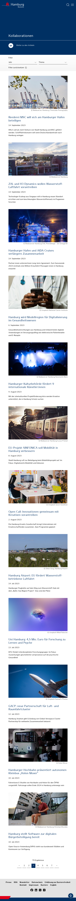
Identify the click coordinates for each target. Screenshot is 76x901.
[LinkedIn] (36, 890)
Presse (9, 882)
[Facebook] (32, 890)
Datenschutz (37, 882)
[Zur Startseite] (13, 4)
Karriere (44, 885)
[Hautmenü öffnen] (72, 5)
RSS (15, 882)
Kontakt (23, 885)
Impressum (33, 885)
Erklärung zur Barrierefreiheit (57, 882)
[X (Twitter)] (40, 890)
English (53, 885)
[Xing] (44, 890)
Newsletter (24, 882)
